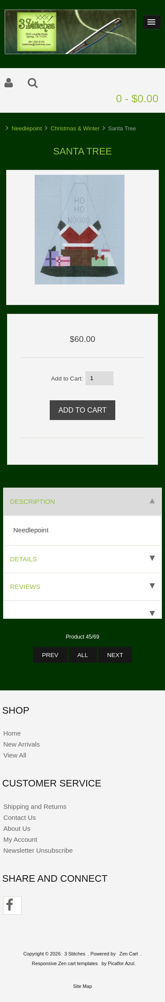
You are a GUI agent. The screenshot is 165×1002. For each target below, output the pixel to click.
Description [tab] (82, 501)
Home (12, 733)
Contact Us (19, 817)
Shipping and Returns (34, 806)
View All (14, 755)
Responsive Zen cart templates (65, 963)
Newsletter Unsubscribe (38, 850)
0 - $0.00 (137, 98)
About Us (16, 828)
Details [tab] (82, 559)
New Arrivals (21, 744)
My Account (20, 839)
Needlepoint (26, 128)
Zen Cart (128, 953)
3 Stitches (74, 953)
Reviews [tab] (82, 586)
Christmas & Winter (75, 128)
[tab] (82, 610)
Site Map (82, 986)
